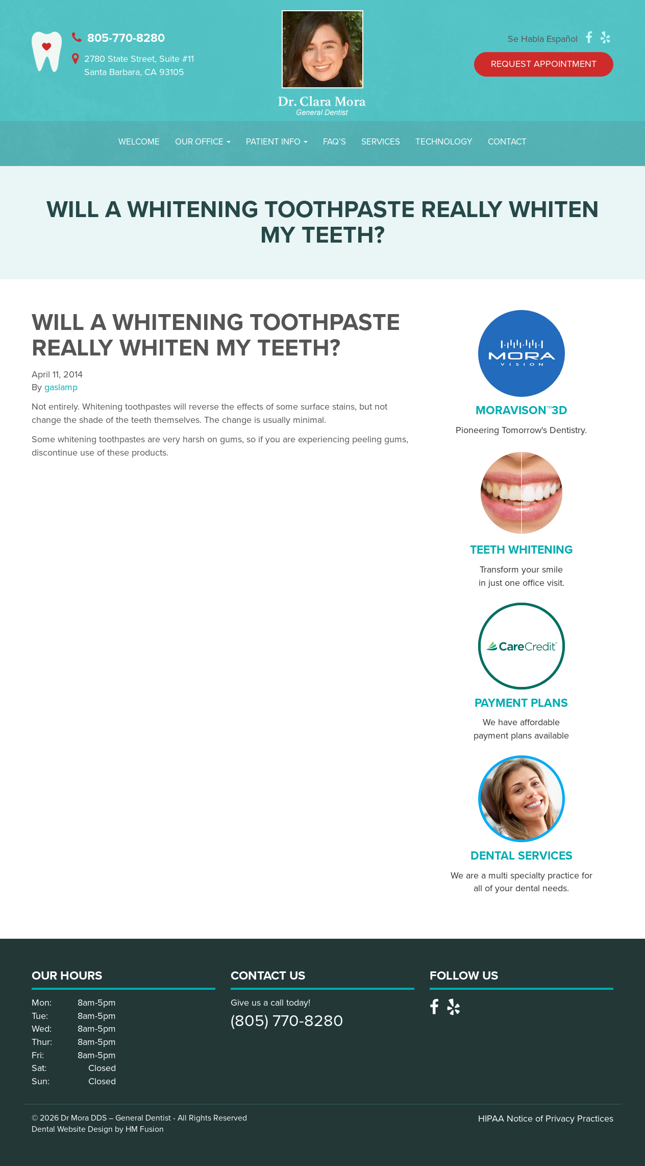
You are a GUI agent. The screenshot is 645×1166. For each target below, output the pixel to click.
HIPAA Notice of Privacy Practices (545, 1118)
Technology (444, 141)
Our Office (203, 141)
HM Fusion (145, 1129)
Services (380, 141)
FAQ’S (334, 141)
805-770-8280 (118, 38)
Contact (507, 141)
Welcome (139, 141)
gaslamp (61, 387)
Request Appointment (544, 63)
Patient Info (277, 141)
